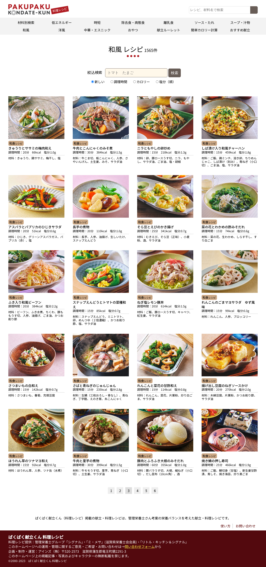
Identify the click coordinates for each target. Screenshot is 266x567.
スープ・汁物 (240, 22)
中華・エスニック (97, 29)
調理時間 (119, 81)
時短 (97, 22)
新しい (98, 81)
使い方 (225, 525)
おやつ (133, 29)
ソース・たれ (204, 22)
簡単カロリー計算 (204, 29)
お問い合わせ (246, 525)
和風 (26, 29)
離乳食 (169, 22)
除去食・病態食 (133, 22)
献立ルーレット (168, 29)
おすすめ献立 (240, 29)
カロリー (141, 81)
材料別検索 (26, 22)
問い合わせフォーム (140, 546)
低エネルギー (62, 22)
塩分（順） (166, 81)
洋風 (61, 29)
